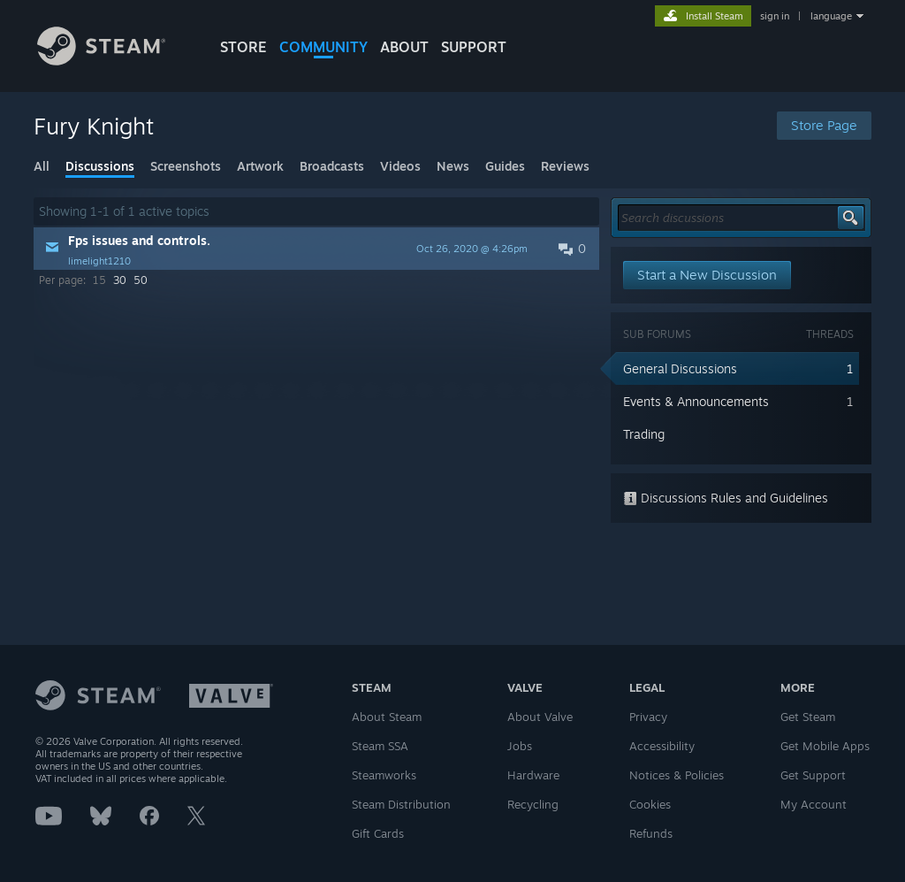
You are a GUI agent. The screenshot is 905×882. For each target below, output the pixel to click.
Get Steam (807, 716)
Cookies (650, 804)
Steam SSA (380, 746)
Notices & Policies (676, 775)
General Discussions (680, 368)
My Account (813, 804)
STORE (243, 47)
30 (119, 280)
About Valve (540, 716)
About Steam (387, 716)
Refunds (651, 833)
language (831, 16)
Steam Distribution (401, 804)
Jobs (519, 746)
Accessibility (662, 746)
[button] (316, 248)
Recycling (533, 804)
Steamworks (384, 775)
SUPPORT (473, 47)
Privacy (648, 716)
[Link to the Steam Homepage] (101, 60)
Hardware (533, 775)
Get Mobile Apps (825, 746)
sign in (774, 16)
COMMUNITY (323, 47)
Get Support (813, 775)
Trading (644, 433)
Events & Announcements (696, 401)
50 (140, 280)
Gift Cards (378, 833)
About (404, 47)
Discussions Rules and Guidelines (725, 497)
